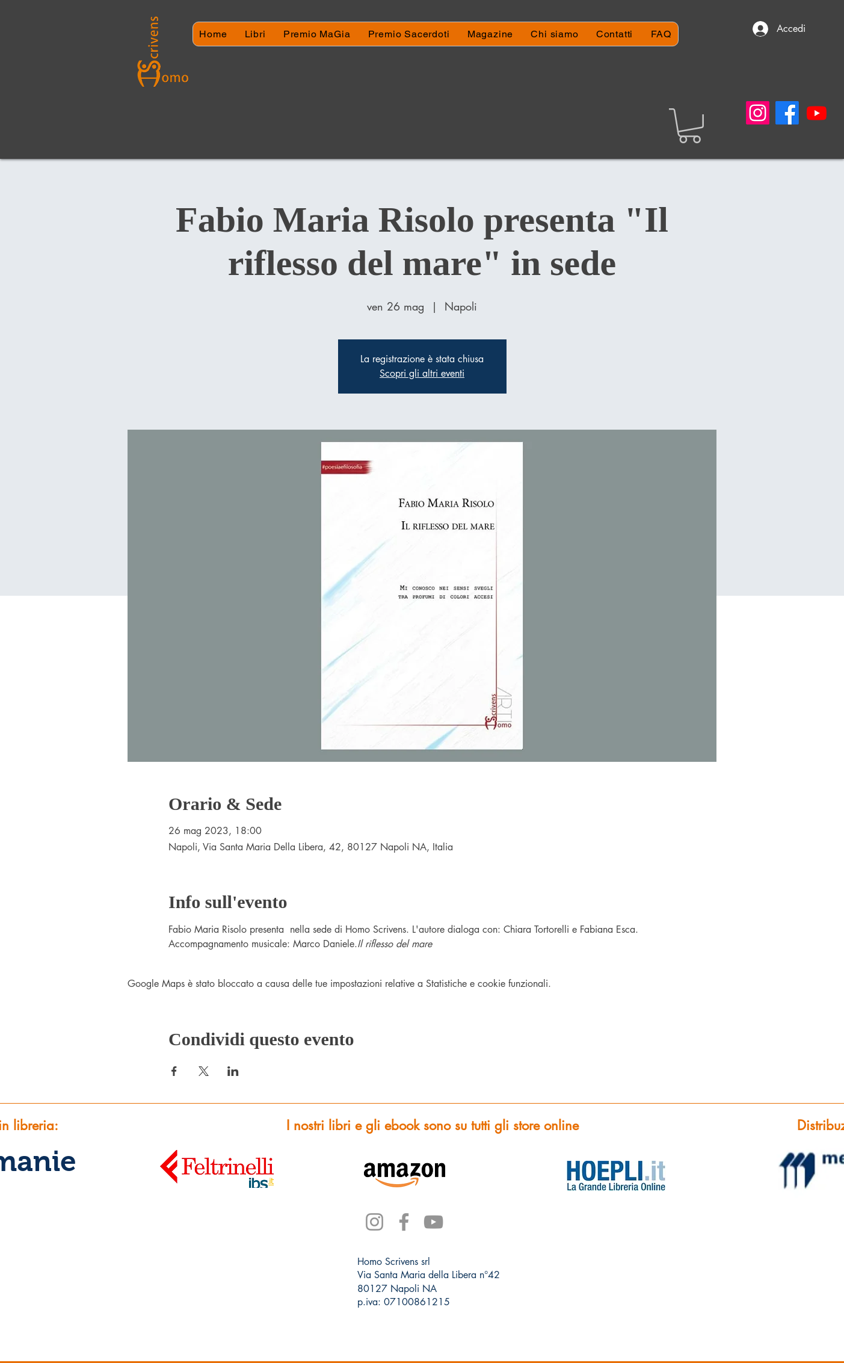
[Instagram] (757, 113)
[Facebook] (787, 113)
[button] (689, 125)
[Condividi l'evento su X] (203, 1071)
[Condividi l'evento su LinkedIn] (233, 1071)
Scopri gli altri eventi (422, 373)
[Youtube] (816, 113)
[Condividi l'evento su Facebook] (174, 1071)
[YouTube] (433, 1222)
